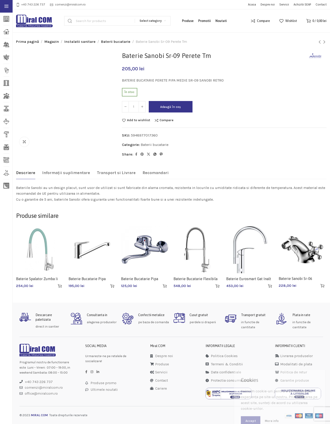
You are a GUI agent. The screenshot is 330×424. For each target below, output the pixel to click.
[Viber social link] (161, 154)
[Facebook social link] (136, 154)
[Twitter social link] (148, 154)
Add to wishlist (138, 120)
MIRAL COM (39, 415)
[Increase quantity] (142, 106)
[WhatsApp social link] (155, 154)
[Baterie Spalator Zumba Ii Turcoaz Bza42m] (40, 250)
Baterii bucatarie (115, 41)
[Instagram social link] (92, 372)
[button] (60, 286)
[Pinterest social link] (142, 154)
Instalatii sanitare (80, 41)
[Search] (117, 21)
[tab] (26, 173)
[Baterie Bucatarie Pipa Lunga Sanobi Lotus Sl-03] (92, 250)
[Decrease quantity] (125, 106)
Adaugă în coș (170, 107)
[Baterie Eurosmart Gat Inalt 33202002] (250, 250)
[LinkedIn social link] (98, 372)
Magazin (51, 41)
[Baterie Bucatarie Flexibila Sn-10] (197, 250)
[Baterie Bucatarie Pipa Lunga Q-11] (145, 250)
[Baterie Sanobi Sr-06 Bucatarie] (303, 249)
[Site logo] (34, 21)
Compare (166, 120)
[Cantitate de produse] (134, 106)
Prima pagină (27, 41)
